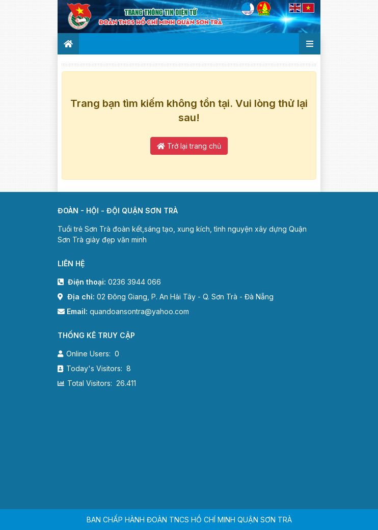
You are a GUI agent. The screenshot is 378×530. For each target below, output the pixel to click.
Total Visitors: (90, 383)
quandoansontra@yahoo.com (139, 311)
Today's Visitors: (95, 368)
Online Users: (89, 353)
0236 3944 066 (134, 281)
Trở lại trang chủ (189, 146)
